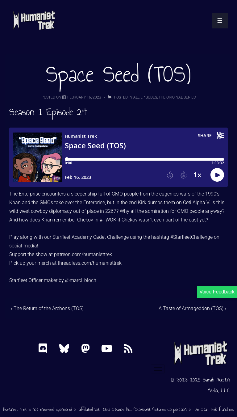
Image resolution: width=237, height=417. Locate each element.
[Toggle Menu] (220, 20)
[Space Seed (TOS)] (84, 97)
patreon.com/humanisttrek (83, 254)
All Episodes (145, 97)
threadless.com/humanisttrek (90, 263)
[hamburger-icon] (158, 368)
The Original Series (177, 97)
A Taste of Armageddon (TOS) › (192, 308)
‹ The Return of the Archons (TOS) (47, 308)
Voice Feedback (217, 291)
